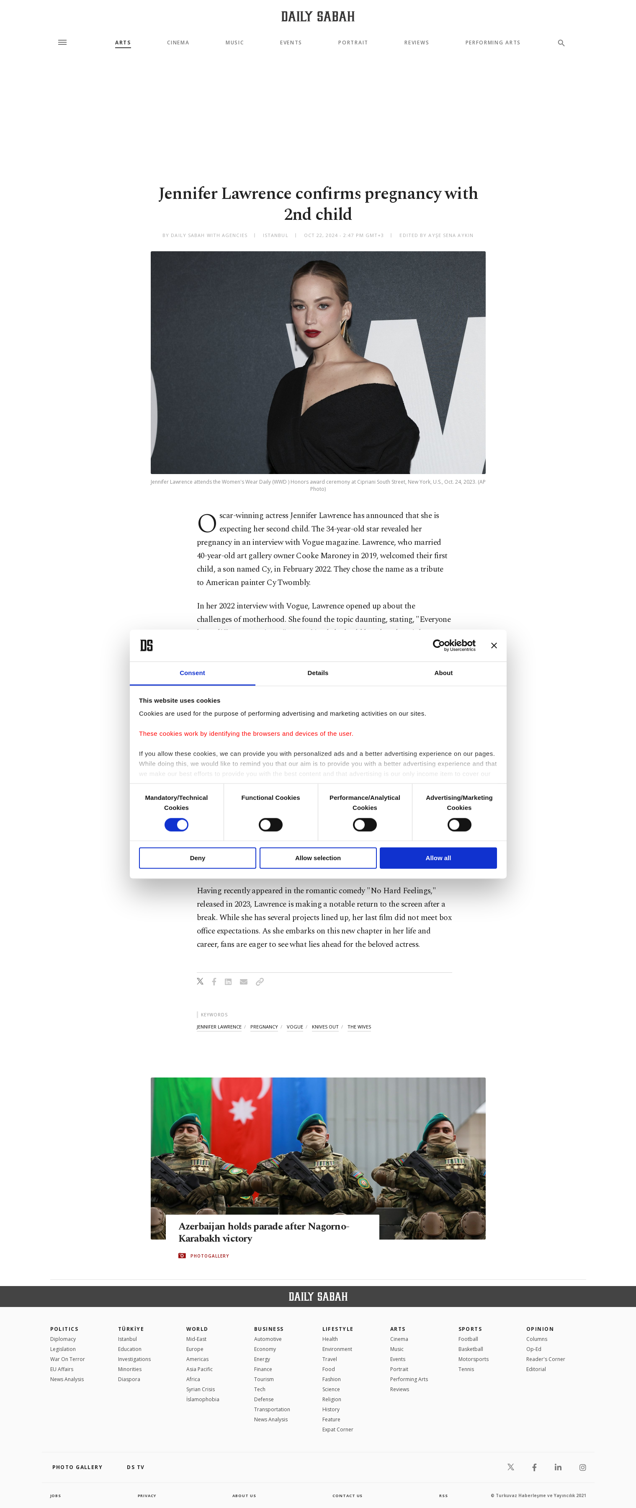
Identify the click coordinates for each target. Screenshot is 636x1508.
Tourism (264, 1379)
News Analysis (67, 1379)
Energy (262, 1359)
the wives (359, 1026)
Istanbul (127, 1339)
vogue (295, 1026)
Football (468, 1339)
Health (330, 1339)
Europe (194, 1349)
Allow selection (318, 858)
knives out (325, 1026)
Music (235, 42)
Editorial (536, 1369)
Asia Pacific (199, 1369)
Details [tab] (318, 673)
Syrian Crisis (200, 1389)
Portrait (353, 42)
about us (245, 1495)
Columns (536, 1339)
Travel (329, 1359)
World (197, 1329)
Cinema (178, 42)
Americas (197, 1359)
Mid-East (196, 1339)
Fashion (331, 1379)
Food (328, 1369)
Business (269, 1329)
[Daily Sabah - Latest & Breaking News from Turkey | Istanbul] (318, 16)
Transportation (272, 1409)
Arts (123, 42)
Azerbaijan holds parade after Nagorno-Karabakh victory (268, 1233)
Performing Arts (493, 42)
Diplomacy (63, 1339)
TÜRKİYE (131, 1329)
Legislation (63, 1349)
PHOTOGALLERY (210, 1256)
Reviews (416, 42)
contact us (348, 1495)
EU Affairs (61, 1369)
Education (130, 1349)
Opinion (540, 1329)
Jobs (56, 1495)
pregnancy (264, 1026)
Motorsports (473, 1359)
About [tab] (444, 673)
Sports (470, 1329)
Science (331, 1389)
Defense (264, 1399)
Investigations (134, 1359)
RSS (443, 1495)
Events (291, 42)
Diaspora (129, 1379)
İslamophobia (202, 1399)
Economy (265, 1349)
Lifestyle (338, 1329)
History (331, 1409)
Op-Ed (533, 1349)
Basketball (470, 1349)
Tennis (466, 1369)
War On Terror (67, 1359)
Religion (331, 1399)
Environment (337, 1349)
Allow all (438, 858)
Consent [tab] (192, 673)
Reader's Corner (545, 1359)
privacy (146, 1495)
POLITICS (64, 1329)
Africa (193, 1379)
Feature (331, 1419)
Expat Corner (337, 1429)
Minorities (130, 1369)
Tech (259, 1389)
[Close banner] (494, 645)
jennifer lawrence (219, 1026)
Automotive (268, 1339)
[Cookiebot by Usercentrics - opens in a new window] (439, 645)
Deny (198, 858)
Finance (263, 1369)
